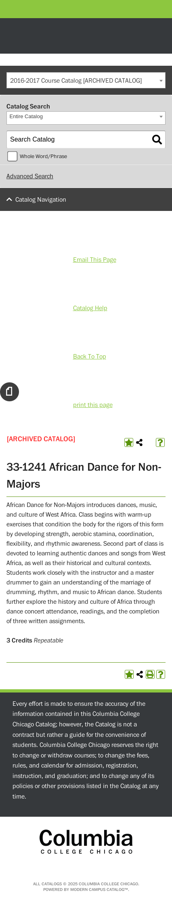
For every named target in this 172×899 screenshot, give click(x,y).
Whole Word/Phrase (43, 156)
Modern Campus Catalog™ (99, 889)
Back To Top (89, 357)
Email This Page (94, 260)
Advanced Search (29, 176)
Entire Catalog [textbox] (26, 116)
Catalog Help (90, 308)
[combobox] (86, 80)
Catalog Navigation (40, 200)
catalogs (52, 883)
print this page (93, 405)
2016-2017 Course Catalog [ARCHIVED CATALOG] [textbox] (76, 81)
